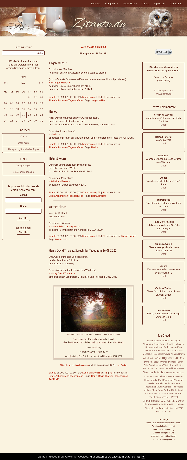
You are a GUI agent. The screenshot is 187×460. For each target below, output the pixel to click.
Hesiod (94, 147)
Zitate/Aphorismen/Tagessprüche (66, 100)
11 (5, 109)
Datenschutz (176, 3)
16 (35, 109)
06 (17, 103)
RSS (99, 372)
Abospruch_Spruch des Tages (23, 149)
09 (35, 103)
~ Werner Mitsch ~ (64, 226)
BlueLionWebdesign (23, 172)
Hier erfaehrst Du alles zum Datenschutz (115, 456)
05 (11, 103)
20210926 (54, 379)
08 (29, 103)
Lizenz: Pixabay (120, 365)
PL (103, 97)
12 (11, 109)
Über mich (23, 143)
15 (29, 109)
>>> (41, 83)
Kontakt (145, 3)
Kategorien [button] (111, 3)
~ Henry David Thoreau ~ (62, 273)
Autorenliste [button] (130, 3)
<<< (5, 83)
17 (41, 109)
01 (29, 97)
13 (17, 109)
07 (23, 103)
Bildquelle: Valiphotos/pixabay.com (74, 365)
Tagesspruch (121, 376)
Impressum (159, 3)
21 (23, 115)
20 (17, 115)
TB (99, 97)
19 (11, 115)
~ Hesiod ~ (54, 134)
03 (41, 97)
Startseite (95, 3)
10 (41, 103)
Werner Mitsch (128, 236)
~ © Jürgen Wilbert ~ (59, 82)
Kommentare (89, 97)
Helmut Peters (98, 196)
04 (5, 103)
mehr (164, 125)
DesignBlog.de (23, 165)
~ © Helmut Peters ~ (59, 181)
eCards (23, 136)
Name (23, 206)
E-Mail (23, 195)
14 (23, 109)
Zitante (52, 97)
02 (35, 97)
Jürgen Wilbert (98, 100)
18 (5, 115)
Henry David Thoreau (102, 376)
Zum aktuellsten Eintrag (93, 47)
